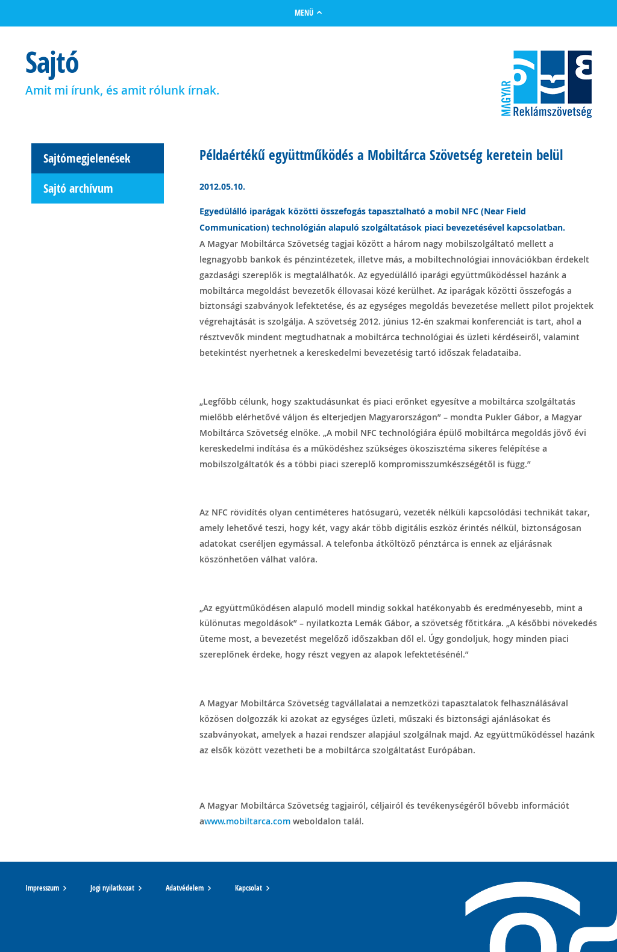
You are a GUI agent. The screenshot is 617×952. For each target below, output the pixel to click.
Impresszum (42, 888)
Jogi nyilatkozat (112, 888)
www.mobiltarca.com (247, 821)
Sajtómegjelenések (86, 158)
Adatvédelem (185, 888)
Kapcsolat (248, 888)
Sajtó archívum (78, 188)
